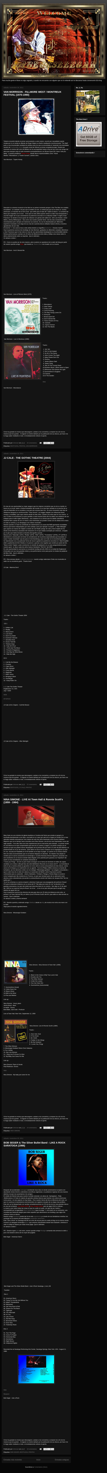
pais (17, 1230)
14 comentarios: (32, 1128)
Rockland (16, 1216)
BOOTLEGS (14, 446)
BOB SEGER (14, 1452)
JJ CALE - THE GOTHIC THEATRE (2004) (27, 457)
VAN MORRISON (31, 446)
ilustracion (48, 228)
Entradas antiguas (62, 1460)
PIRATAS (22, 446)
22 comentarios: (32, 784)
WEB (5, 695)
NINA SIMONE (15, 1131)
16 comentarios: (32, 443)
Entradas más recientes (13, 1460)
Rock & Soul (38, 244)
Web (44, 382)
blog (43, 902)
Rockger (43, 1230)
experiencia (37, 1216)
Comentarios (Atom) (40, 1467)
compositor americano (37, 1218)
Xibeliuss (32, 902)
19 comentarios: (32, 1449)
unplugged (23, 1190)
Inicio (38, 1460)
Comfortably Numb (17, 147)
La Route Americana (26, 559)
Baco (27, 1222)
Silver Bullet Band (29, 1210)
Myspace (6, 1394)
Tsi (11, 228)
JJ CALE (22, 787)
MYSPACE (7, 699)
